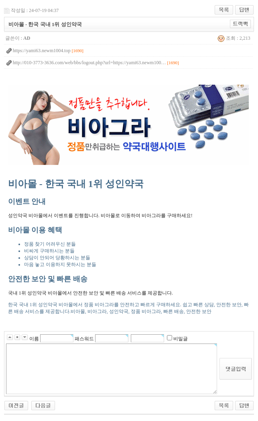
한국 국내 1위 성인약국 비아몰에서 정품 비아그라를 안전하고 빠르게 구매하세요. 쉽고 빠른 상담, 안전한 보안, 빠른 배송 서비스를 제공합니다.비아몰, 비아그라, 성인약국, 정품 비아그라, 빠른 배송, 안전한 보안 (128, 245)
